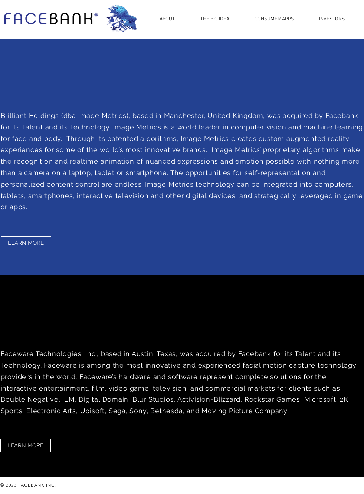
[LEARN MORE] (26, 243)
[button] (174, 19)
